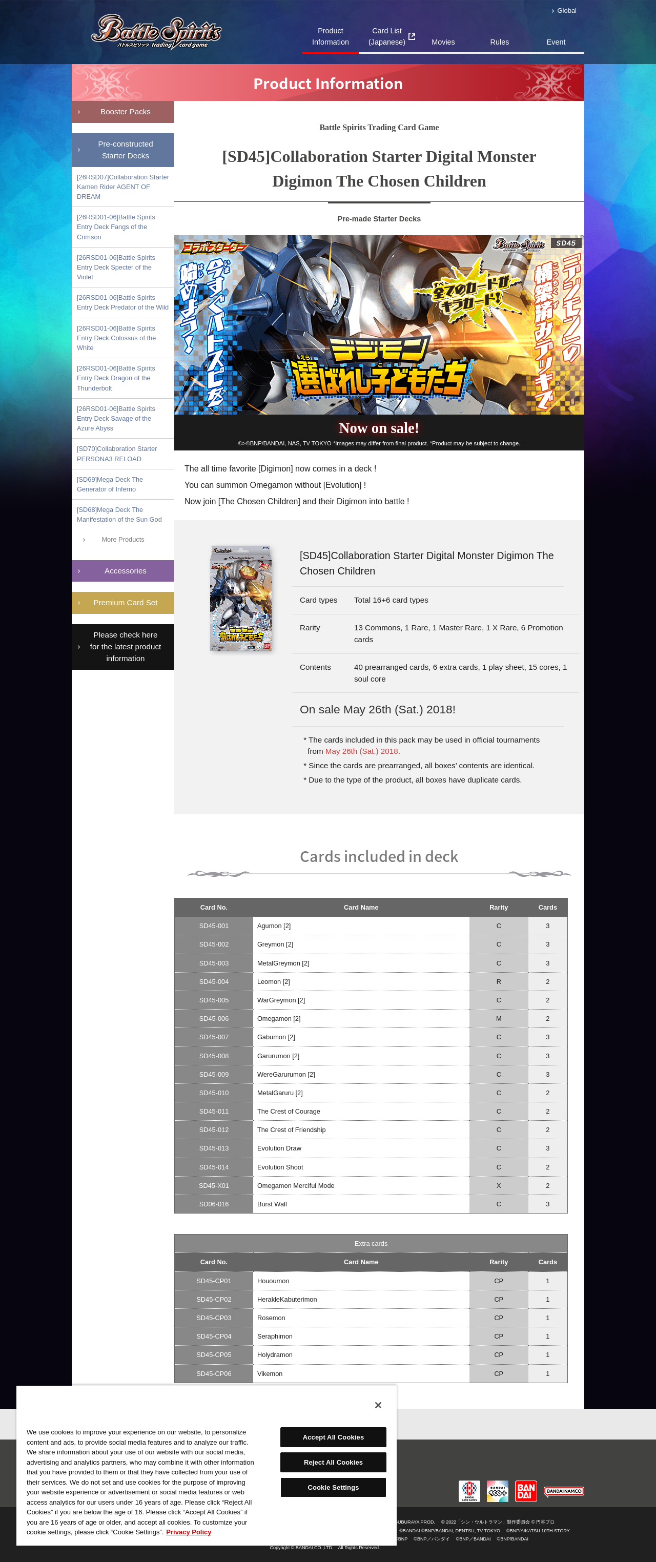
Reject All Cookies (333, 1462)
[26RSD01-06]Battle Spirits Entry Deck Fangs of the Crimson (116, 226)
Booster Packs (125, 111)
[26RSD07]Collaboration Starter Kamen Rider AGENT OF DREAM (123, 186)
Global (567, 10)
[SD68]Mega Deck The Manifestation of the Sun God (119, 514)
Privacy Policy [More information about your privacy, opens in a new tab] (188, 1532)
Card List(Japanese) (386, 36)
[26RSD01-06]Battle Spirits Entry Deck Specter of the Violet (116, 267)
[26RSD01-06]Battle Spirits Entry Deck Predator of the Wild (123, 302)
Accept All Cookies (333, 1437)
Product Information (330, 36)
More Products (122, 539)
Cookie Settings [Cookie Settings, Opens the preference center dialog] (333, 1487)
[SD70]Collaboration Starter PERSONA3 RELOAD (117, 453)
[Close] (378, 1405)
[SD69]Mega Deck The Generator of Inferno (110, 484)
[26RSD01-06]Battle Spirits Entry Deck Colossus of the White (116, 338)
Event (556, 42)
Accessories (126, 570)
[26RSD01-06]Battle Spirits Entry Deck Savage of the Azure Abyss (116, 418)
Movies (443, 42)
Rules (499, 42)
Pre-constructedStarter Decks (125, 149)
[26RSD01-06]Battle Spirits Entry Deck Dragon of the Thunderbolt (116, 378)
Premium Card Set (126, 602)
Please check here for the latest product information (125, 646)
